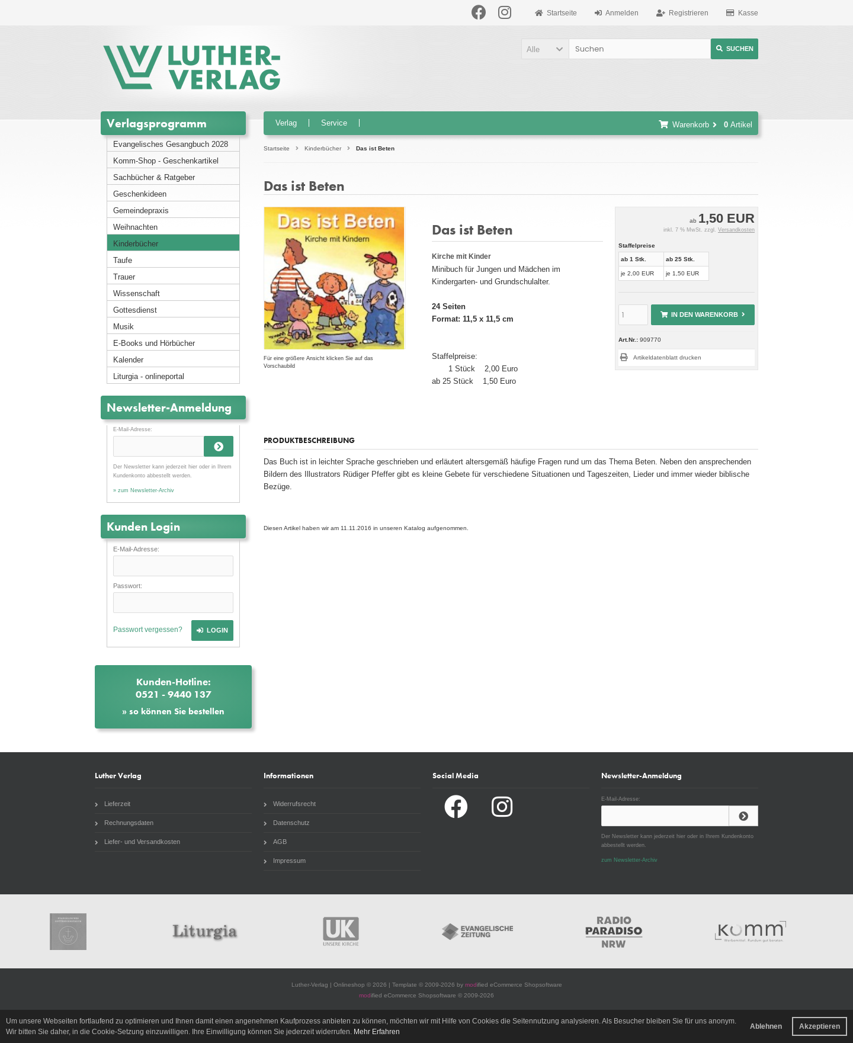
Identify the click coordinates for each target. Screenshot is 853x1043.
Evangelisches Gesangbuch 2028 (170, 144)
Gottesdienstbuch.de (68, 931)
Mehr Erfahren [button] (377, 1032)
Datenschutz (287, 823)
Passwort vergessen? (147, 629)
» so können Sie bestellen (173, 711)
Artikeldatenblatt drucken (667, 357)
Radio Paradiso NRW (614, 931)
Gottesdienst (135, 310)
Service (334, 122)
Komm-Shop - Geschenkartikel (166, 160)
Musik (123, 326)
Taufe (122, 260)
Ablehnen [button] (766, 1026)
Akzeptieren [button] (819, 1026)
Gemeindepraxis (141, 210)
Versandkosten (736, 230)
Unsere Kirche (341, 931)
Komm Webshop (750, 931)
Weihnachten (135, 227)
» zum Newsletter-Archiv (143, 490)
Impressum (285, 860)
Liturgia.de (204, 931)
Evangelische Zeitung (477, 931)
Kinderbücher (135, 243)
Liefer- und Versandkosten (137, 841)
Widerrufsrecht (290, 804)
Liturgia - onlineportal (148, 376)
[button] (545, 48)
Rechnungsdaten (124, 823)
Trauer (124, 276)
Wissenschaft (136, 293)
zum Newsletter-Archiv (629, 860)
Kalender (128, 359)
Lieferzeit (112, 804)
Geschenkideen (139, 194)
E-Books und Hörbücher (154, 343)
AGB (275, 841)
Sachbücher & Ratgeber (154, 177)
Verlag (286, 122)
